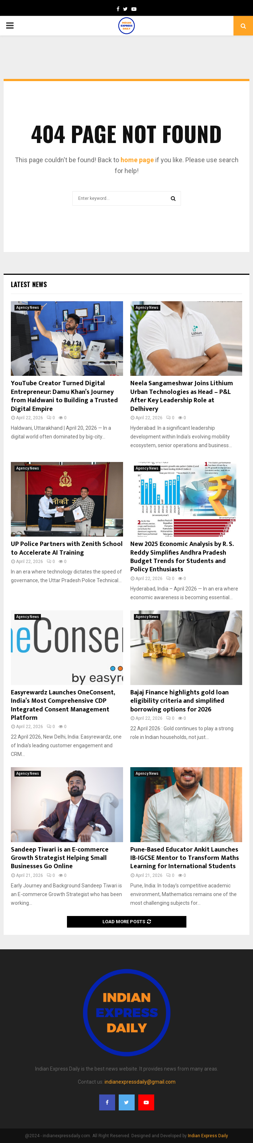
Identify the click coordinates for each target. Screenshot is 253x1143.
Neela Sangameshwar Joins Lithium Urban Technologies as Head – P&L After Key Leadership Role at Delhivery (181, 396)
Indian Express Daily (208, 1135)
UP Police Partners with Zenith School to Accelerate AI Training (67, 548)
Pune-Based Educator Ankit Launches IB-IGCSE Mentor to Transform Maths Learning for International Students (184, 858)
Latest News (29, 284)
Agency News (27, 308)
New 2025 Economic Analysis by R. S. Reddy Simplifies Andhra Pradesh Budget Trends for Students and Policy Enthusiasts (181, 557)
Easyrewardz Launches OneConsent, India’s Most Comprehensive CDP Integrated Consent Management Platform (63, 705)
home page (137, 160)
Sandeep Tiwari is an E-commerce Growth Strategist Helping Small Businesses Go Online (60, 858)
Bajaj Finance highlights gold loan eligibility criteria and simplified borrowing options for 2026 (179, 701)
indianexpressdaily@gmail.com (140, 1082)
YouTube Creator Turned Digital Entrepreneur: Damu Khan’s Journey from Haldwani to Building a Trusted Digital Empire (64, 396)
